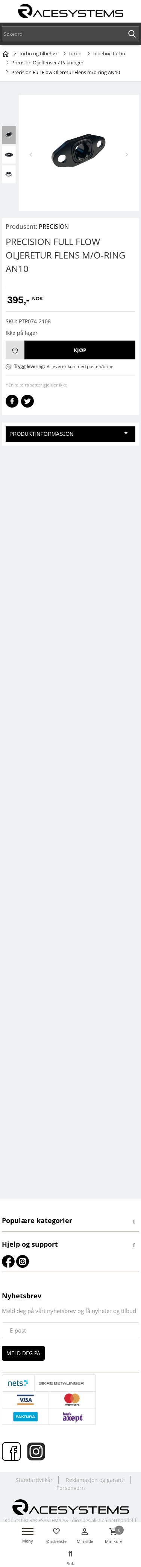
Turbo (75, 53)
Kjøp (80, 350)
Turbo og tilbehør (38, 53)
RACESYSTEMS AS (48, 1520)
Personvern (70, 1487)
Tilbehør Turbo (108, 53)
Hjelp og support (30, 1244)
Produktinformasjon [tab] (68, 434)
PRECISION (54, 226)
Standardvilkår (34, 1479)
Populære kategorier (37, 1220)
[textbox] (70, 34)
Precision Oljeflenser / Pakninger (47, 62)
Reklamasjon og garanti (95, 1479)
